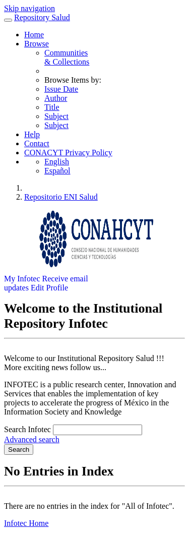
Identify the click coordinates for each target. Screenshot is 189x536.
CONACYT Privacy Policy (68, 152)
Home (34, 34)
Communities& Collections (66, 57)
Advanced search (31, 439)
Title (51, 107)
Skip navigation (29, 8)
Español (57, 170)
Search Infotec (27, 429)
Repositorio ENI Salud (61, 197)
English (56, 161)
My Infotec (22, 278)
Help (32, 134)
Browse (36, 43)
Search (18, 449)
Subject (56, 116)
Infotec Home (26, 523)
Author (55, 98)
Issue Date (61, 89)
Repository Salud (42, 17)
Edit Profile (49, 287)
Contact (36, 143)
